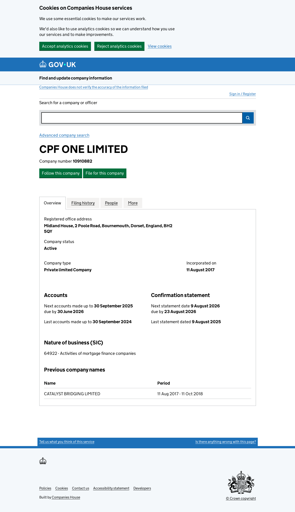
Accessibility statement (111, 488)
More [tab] (133, 203)
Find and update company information (75, 78)
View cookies (160, 46)
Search (248, 118)
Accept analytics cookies (65, 46)
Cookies (61, 488)
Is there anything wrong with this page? (225, 442)
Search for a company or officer (68, 102)
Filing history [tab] (83, 203)
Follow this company (61, 173)
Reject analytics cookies (119, 46)
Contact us (80, 488)
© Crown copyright (241, 498)
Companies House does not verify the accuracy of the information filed (93, 87)
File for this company (105, 173)
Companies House (66, 497)
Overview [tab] (52, 203)
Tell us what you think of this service (66, 442)
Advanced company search (64, 135)
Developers (142, 488)
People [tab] (111, 203)
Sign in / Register (242, 94)
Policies (45, 488)
